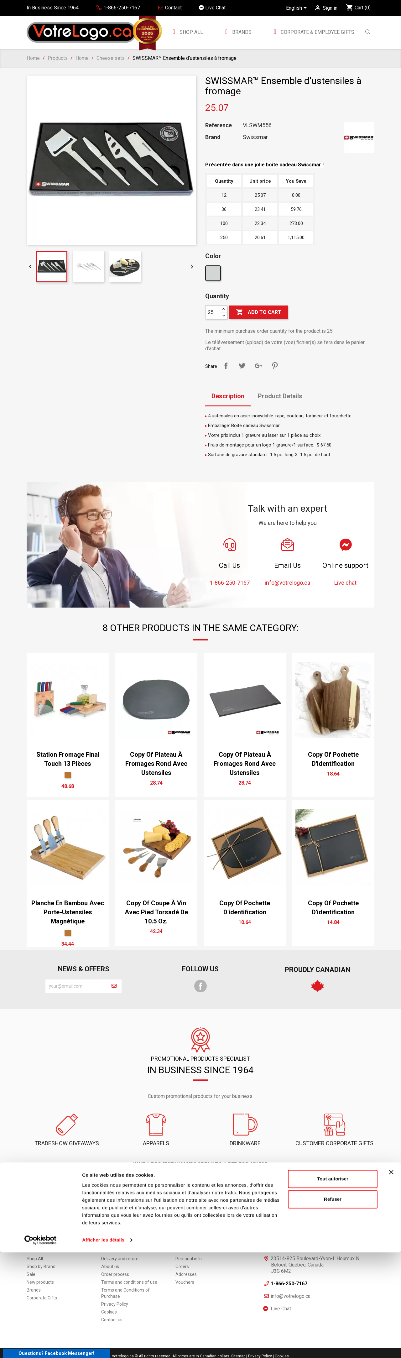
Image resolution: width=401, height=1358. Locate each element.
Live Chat (212, 8)
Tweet (242, 365)
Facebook (200, 986)
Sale (31, 1257)
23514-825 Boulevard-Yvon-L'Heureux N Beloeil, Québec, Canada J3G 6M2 (315, 1248)
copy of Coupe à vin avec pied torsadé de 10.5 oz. (156, 912)
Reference (218, 125)
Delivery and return (119, 1241)
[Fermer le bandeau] (391, 1278)
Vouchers (184, 1265)
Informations (290, 1228)
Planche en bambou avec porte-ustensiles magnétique (67, 912)
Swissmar (255, 137)
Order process (115, 1257)
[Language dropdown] (297, 8)
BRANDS (242, 32)
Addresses (186, 1257)
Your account (200, 1228)
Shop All (190, 32)
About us (110, 1249)
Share (226, 365)
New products (40, 1265)
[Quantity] (212, 312)
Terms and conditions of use (129, 1265)
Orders (182, 1249)
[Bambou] (68, 775)
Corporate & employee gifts (316, 32)
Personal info (188, 1241)
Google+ (258, 365)
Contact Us (200, 1179)
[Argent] (213, 274)
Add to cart (258, 312)
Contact (170, 8)
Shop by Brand (41, 1249)
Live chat (258, 1179)
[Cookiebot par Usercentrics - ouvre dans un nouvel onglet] (40, 1345)
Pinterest (274, 365)
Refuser (332, 1305)
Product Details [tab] (280, 396)
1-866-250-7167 (143, 1179)
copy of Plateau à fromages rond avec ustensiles (156, 763)
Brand (213, 137)
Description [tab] (227, 396)
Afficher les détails (103, 1345)
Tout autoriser (332, 1284)
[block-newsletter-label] (76, 986)
